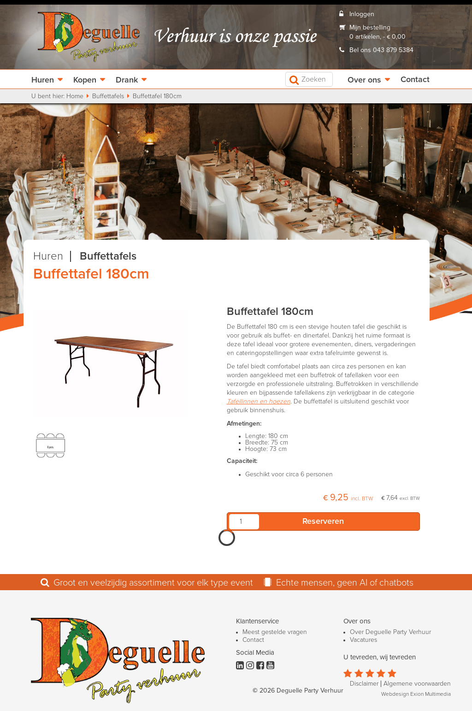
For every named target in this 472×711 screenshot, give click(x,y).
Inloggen (361, 14)
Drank (127, 80)
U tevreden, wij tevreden (379, 657)
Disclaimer (364, 684)
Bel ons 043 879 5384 (381, 50)
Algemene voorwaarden (417, 684)
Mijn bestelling (369, 27)
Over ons (364, 80)
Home (74, 96)
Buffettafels (108, 96)
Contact (415, 80)
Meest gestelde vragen (274, 632)
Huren (42, 80)
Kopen (84, 80)
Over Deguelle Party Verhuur (390, 632)
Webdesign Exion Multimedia (416, 694)
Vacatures (363, 640)
